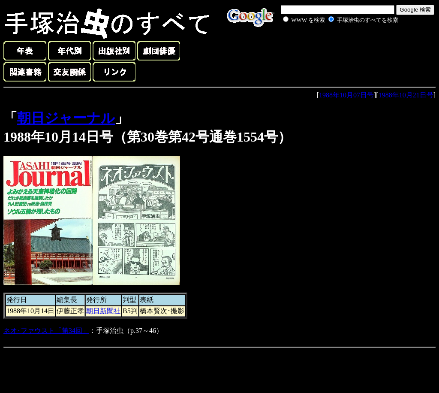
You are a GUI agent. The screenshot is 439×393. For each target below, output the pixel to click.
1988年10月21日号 (406, 95)
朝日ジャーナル (66, 118)
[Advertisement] (331, 44)
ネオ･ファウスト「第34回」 (46, 330)
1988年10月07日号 (346, 95)
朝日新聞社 (103, 310)
